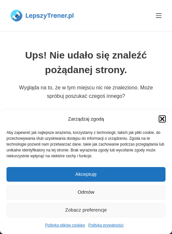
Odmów (86, 192)
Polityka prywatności (106, 225)
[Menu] (159, 16)
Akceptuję (86, 174)
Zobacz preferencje (86, 210)
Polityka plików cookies (65, 225)
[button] (162, 119)
